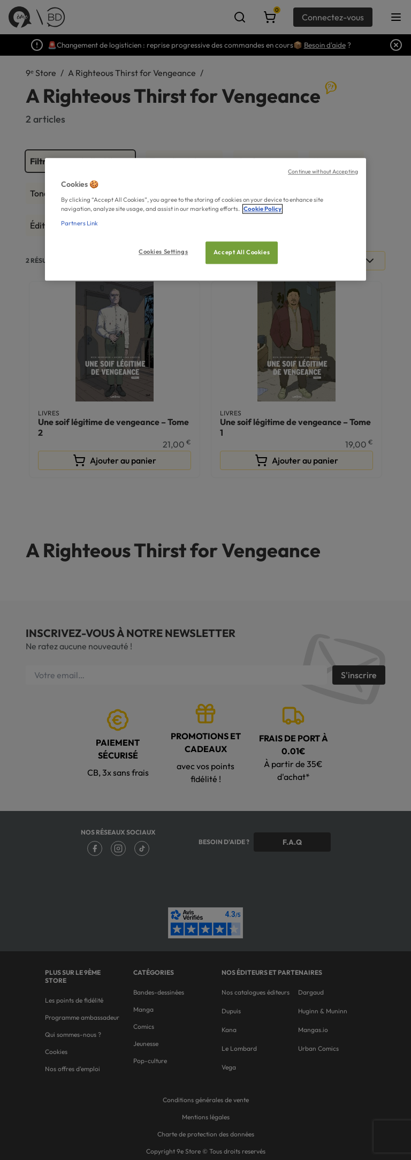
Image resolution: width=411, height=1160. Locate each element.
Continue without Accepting (323, 171)
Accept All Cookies (242, 252)
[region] (205, 219)
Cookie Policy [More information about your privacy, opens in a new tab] (262, 209)
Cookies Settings (163, 251)
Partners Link (79, 223)
